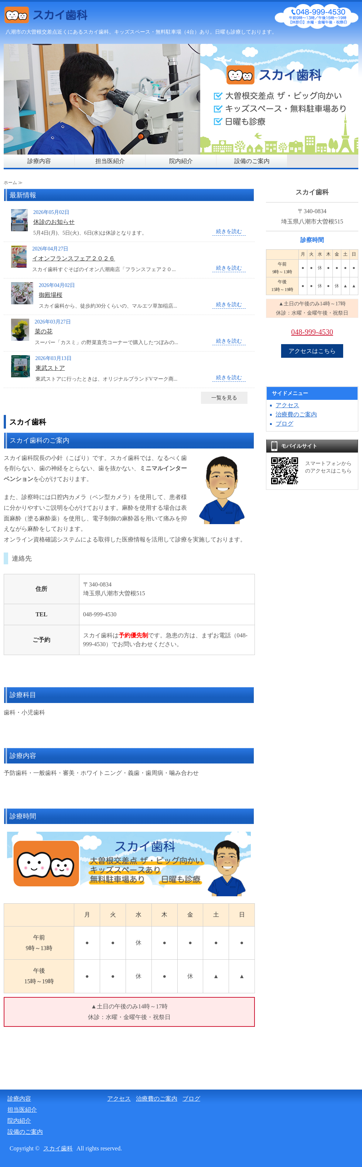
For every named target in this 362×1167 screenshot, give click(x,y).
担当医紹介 (110, 161)
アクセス (287, 405)
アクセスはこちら (312, 351)
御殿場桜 (50, 295)
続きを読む (229, 231)
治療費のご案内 (296, 414)
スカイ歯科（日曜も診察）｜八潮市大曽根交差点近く (59, 17)
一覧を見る (224, 398)
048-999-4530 (312, 332)
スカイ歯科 (58, 1148)
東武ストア (50, 368)
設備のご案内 (252, 161)
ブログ (284, 423)
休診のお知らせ (54, 222)
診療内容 (39, 161)
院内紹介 (181, 161)
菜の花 (43, 331)
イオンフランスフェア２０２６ (73, 258)
